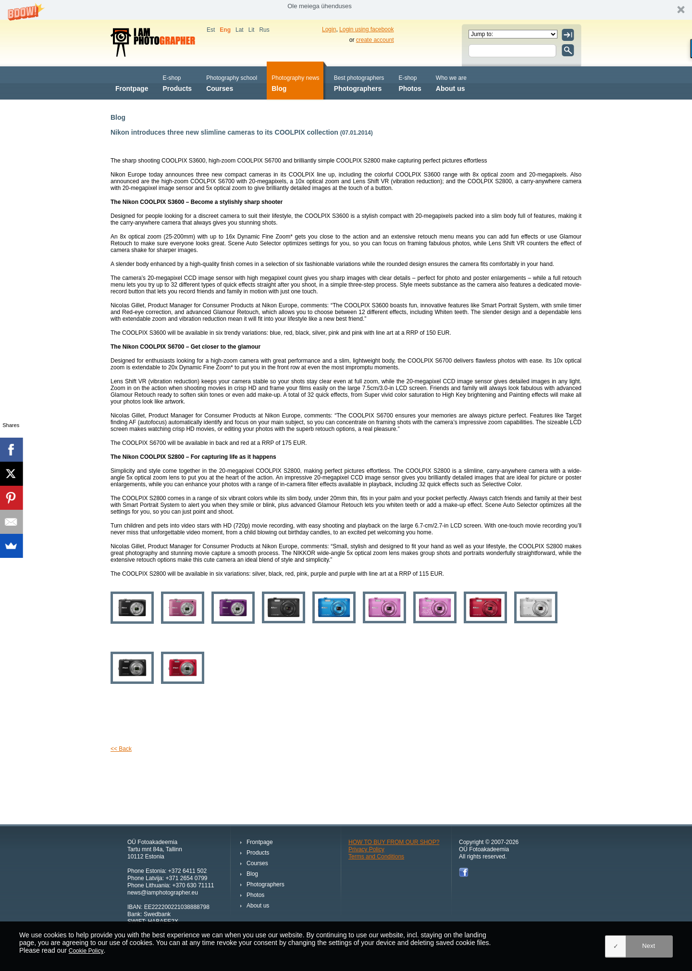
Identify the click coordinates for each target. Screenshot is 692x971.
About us (451, 82)
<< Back (121, 748)
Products (177, 82)
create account (375, 40)
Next (648, 945)
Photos (409, 82)
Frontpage (131, 82)
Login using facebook (366, 29)
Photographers (359, 82)
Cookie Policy (86, 950)
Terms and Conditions (376, 856)
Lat (239, 29)
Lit (251, 29)
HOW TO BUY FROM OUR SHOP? (393, 842)
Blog (295, 82)
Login (329, 29)
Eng (225, 29)
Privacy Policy (366, 849)
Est (211, 29)
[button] (346, 10)
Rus (264, 29)
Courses (231, 82)
